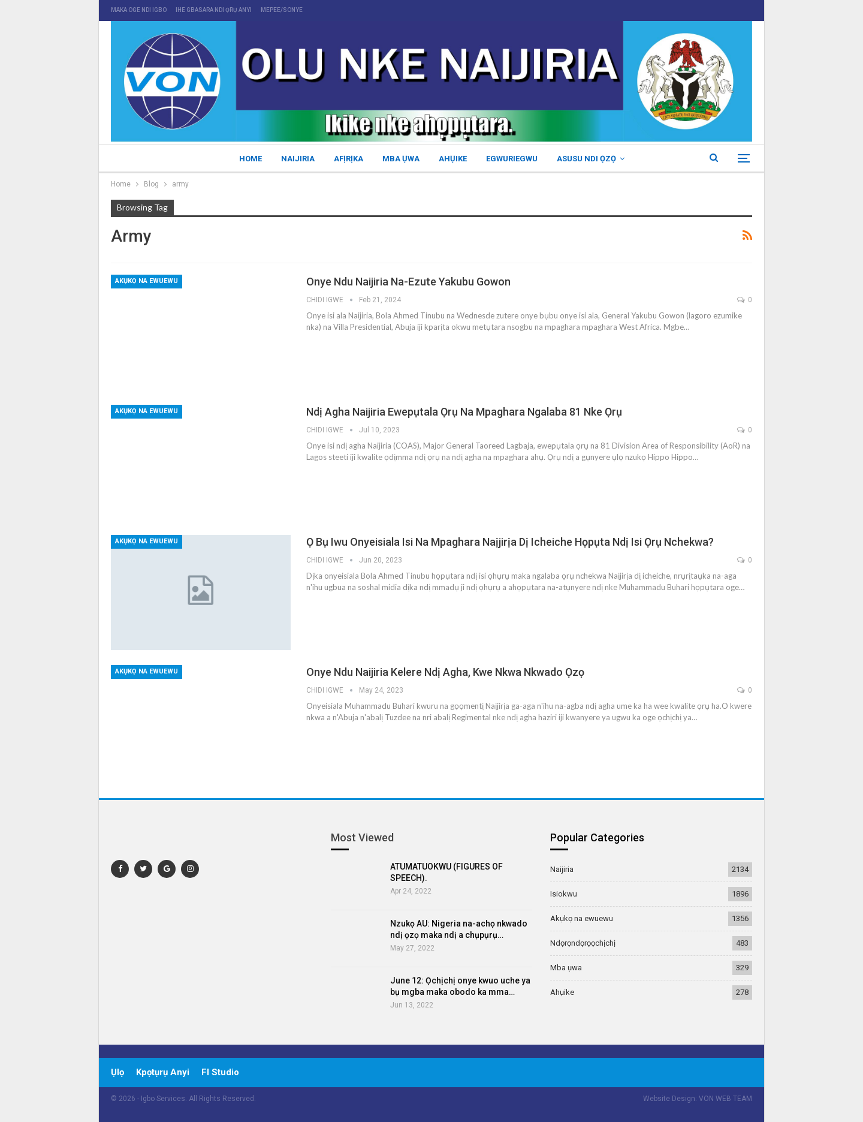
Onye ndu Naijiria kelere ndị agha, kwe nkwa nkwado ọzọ (445, 672)
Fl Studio (220, 1072)
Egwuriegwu (515, 158)
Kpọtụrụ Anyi (162, 1072)
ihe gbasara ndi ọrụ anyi (214, 10)
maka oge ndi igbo (139, 10)
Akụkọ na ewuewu (146, 281)
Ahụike (454, 158)
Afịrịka (346, 158)
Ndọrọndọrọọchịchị (582, 942)
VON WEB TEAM (725, 1098)
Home (245, 158)
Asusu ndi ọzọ (591, 158)
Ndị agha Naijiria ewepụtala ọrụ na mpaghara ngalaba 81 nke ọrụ (464, 411)
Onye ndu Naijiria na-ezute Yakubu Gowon (408, 281)
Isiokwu (563, 893)
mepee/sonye (282, 10)
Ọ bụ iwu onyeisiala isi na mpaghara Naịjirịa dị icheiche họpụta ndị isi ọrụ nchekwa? (510, 542)
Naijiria (294, 158)
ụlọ (117, 1072)
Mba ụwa (401, 158)
